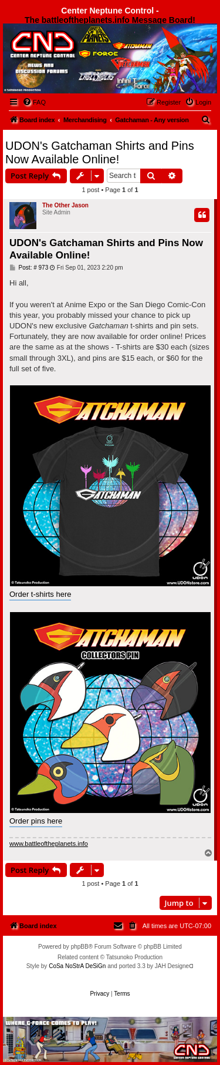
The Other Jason (65, 205)
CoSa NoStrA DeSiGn (77, 966)
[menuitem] (34, 102)
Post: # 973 (28, 267)
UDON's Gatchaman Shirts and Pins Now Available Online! (99, 152)
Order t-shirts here (40, 594)
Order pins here (35, 821)
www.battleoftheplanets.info (48, 843)
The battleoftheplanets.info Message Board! (110, 20)
